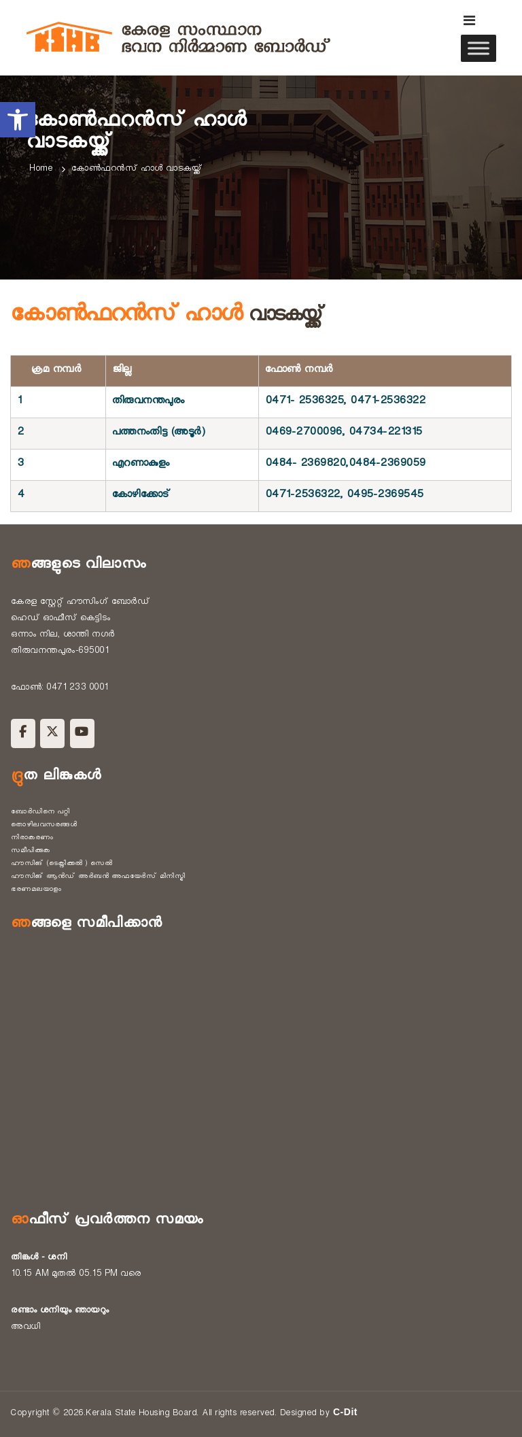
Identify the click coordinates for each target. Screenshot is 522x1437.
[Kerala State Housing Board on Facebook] (23, 733)
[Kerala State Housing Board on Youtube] (82, 733)
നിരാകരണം (32, 838)
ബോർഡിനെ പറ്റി (40, 812)
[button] (17, 119)
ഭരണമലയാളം (36, 890)
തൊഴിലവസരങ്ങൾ (44, 825)
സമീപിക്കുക (30, 851)
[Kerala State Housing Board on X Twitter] (52, 733)
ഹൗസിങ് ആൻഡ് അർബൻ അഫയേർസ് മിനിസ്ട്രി (98, 877)
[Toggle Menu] (478, 47)
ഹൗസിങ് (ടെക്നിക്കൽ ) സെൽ (61, 864)
